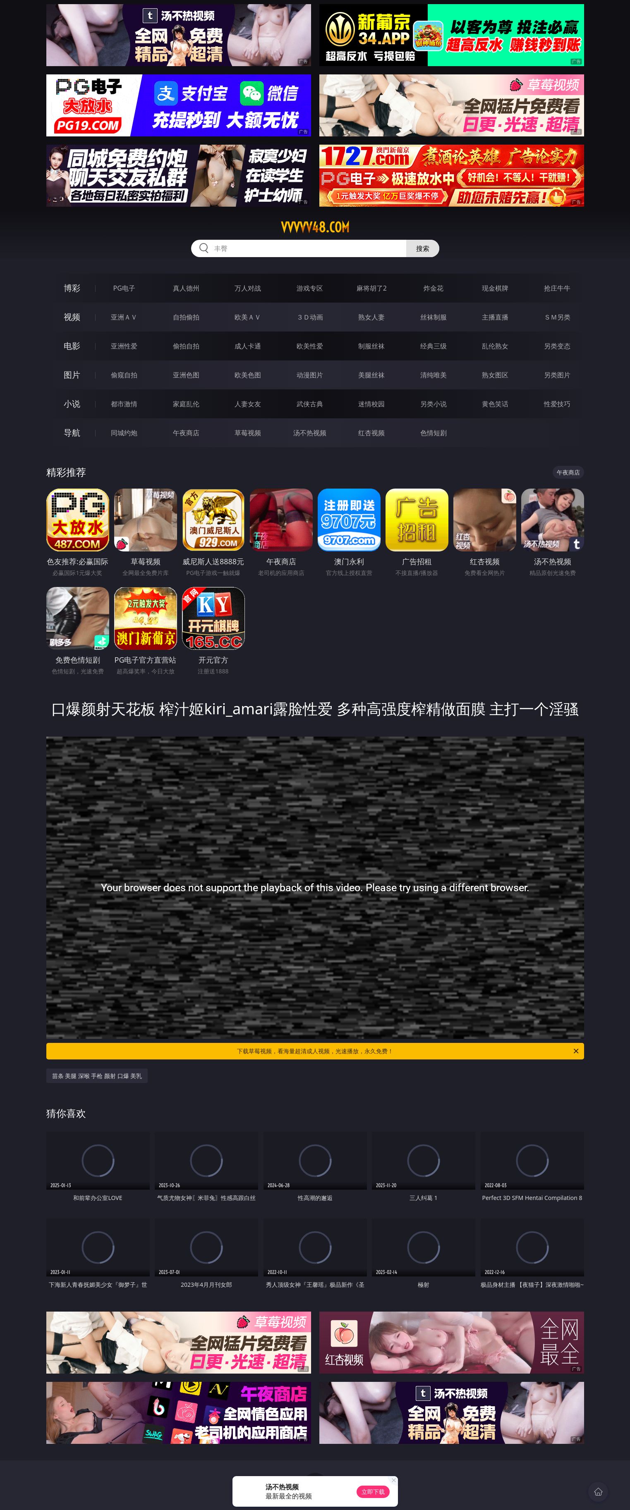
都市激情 (124, 403)
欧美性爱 (310, 346)
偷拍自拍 (186, 346)
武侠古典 (310, 403)
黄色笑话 (495, 403)
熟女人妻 (371, 317)
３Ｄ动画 (310, 317)
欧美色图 (248, 374)
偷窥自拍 (124, 374)
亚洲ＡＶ (124, 317)
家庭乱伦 (186, 403)
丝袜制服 (433, 317)
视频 (72, 316)
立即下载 (373, 1492)
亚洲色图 (186, 374)
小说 (72, 403)
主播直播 (495, 317)
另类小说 (433, 403)
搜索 (422, 248)
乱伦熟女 (495, 346)
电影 (72, 345)
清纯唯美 (433, 374)
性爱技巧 (557, 403)
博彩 (72, 287)
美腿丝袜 (371, 374)
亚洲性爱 (124, 346)
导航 (72, 432)
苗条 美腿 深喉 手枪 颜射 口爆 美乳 (97, 1076)
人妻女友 (248, 403)
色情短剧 (433, 432)
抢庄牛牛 (557, 288)
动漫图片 (310, 374)
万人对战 (248, 288)
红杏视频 (371, 432)
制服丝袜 (371, 346)
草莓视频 (248, 432)
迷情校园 (371, 403)
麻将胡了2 (372, 288)
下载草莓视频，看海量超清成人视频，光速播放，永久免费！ (408, 1051)
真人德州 (186, 288)
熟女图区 (495, 374)
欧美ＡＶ (248, 317)
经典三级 (433, 346)
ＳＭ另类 (557, 317)
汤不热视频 (309, 432)
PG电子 (124, 288)
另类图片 (557, 374)
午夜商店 (186, 432)
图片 (72, 374)
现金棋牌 (495, 288)
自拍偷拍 (186, 317)
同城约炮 (124, 432)
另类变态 (557, 346)
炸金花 (433, 288)
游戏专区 (310, 288)
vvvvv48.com (315, 227)
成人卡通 (248, 346)
